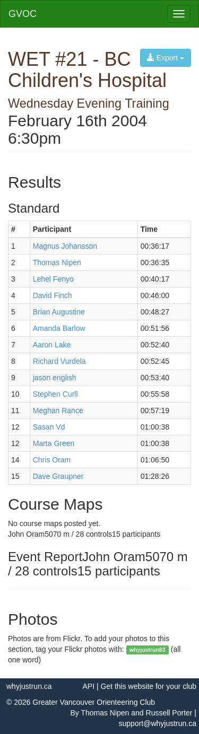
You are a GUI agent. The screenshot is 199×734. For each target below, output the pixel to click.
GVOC (22, 13)
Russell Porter (169, 713)
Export (165, 58)
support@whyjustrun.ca (157, 723)
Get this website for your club (148, 686)
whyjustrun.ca (29, 686)
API (88, 686)
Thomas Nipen (105, 713)
